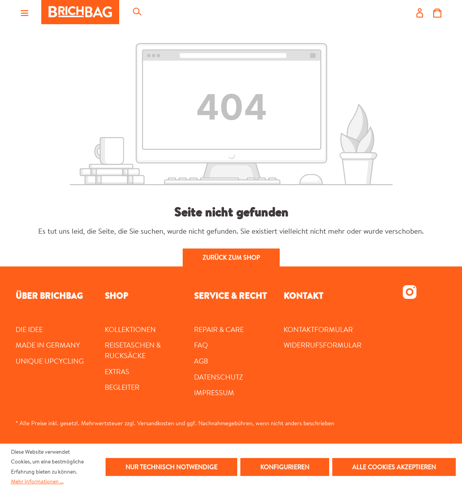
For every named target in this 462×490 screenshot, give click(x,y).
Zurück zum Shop (231, 257)
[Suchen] (137, 12)
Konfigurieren (284, 467)
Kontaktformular (318, 329)
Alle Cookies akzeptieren (394, 467)
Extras (117, 371)
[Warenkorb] (437, 12)
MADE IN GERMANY (48, 345)
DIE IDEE (29, 329)
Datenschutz (218, 377)
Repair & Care (219, 329)
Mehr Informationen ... (37, 481)
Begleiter (122, 387)
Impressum (214, 392)
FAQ (201, 345)
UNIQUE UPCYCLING (50, 361)
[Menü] (25, 12)
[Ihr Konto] (419, 12)
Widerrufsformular (322, 345)
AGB (201, 361)
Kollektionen (130, 329)
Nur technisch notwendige (171, 467)
